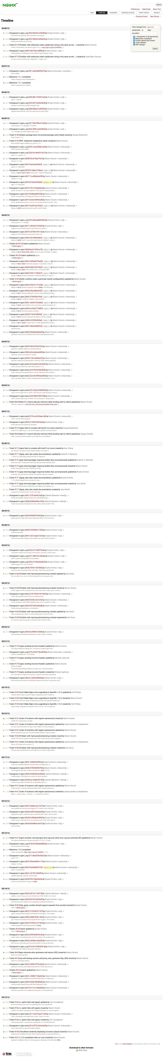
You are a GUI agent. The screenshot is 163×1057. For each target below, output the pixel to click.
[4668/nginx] (17, 258)
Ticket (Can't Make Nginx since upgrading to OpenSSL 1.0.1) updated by (43, 692)
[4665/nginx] (17, 281)
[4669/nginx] (17, 246)
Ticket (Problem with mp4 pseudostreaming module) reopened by (40, 617)
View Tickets (144, 13)
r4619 (19, 275)
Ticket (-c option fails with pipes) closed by (32, 1008)
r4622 (19, 264)
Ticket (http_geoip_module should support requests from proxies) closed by (46, 905)
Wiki (92, 13)
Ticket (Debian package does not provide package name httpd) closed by (46, 135)
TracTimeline (127, 1044)
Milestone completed (18, 77)
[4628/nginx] (21, 908)
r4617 (19, 293)
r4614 (19, 252)
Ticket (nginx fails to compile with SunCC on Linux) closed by (41, 428)
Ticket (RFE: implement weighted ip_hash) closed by (36, 141)
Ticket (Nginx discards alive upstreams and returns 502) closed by (41, 952)
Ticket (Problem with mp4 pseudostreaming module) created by (39, 748)
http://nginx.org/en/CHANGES (50, 47)
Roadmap (113, 13)
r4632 (19, 208)
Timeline (101, 13)
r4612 (19, 317)
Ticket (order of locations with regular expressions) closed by (40, 718)
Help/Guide (146, 9)
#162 (40, 287)
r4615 (19, 305)
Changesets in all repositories (145, 37)
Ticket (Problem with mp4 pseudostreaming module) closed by (40, 588)
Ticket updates (139, 43)
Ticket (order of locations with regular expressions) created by (46, 791)
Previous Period (141, 17)
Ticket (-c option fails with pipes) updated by (34, 1002)
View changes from (145, 27)
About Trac (157, 9)
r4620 (23, 323)
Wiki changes (139, 45)
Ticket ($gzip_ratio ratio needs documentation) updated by (41, 454)
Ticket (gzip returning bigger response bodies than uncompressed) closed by (46, 466)
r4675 (23, 173)
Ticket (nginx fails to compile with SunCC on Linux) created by (39, 448)
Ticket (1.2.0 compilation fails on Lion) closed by (35, 1037)
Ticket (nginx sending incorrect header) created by (37, 672)
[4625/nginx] (21, 931)
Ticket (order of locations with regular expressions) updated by (46, 724)
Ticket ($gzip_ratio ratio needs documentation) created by (37, 489)
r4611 (19, 323)
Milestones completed (142, 39)
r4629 (28, 252)
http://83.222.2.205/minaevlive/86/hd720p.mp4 (40, 404)
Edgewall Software (25, 1055)
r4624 (23, 252)
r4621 (19, 269)
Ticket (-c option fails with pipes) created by (34, 1020)
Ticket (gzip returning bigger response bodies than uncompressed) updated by (49, 460)
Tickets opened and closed (144, 41)
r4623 (23, 264)
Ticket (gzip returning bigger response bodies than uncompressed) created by (45, 484)
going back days (141, 30)
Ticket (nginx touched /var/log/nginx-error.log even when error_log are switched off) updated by (53, 838)
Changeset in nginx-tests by (38, 364)
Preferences (135, 9)
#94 (58, 1040)
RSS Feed (82, 1050)
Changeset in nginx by (34, 51)
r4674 (19, 173)
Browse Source (128, 13)
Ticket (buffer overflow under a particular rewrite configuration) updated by (45, 279)
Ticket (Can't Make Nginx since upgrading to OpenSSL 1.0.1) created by (42, 704)
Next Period (154, 17)
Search (157, 13)
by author (144, 33)
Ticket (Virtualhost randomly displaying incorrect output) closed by (42, 1032)
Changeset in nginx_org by (35, 33)
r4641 (23, 269)
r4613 (19, 311)
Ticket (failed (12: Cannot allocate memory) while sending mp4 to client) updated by (48, 402)
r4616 (19, 299)
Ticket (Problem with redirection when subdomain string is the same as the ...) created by (53, 57)
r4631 (32, 252)
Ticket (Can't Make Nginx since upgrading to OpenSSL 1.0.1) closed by (43, 698)
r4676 (28, 173)
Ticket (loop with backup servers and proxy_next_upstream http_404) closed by (46, 958)
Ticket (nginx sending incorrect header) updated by (36, 646)
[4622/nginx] (17, 972)
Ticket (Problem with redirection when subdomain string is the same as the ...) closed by (51, 45)
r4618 (19, 287)
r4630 (19, 240)
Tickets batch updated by (27, 244)
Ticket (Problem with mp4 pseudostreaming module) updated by (39, 574)
